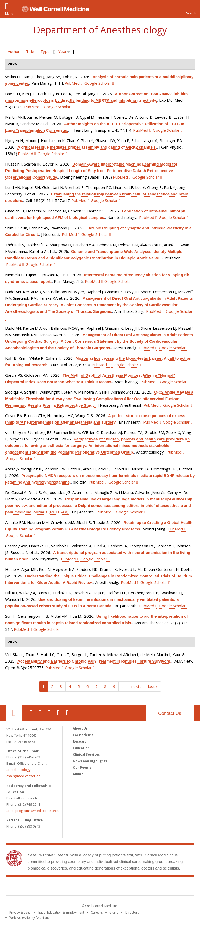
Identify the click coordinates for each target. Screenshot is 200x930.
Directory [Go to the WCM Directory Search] (132, 912)
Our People (82, 767)
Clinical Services (86, 754)
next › (136, 686)
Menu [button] (9, 13)
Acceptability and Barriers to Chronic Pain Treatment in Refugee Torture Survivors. (94, 661)
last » (153, 686)
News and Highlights (90, 761)
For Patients (83, 735)
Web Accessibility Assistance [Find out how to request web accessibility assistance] (30, 917)
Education (81, 748)
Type (45, 51)
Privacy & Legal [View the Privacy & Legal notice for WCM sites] (20, 912)
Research (81, 741)
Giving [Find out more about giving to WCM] (113, 912)
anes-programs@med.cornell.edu (32, 810)
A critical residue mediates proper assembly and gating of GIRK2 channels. (87, 147)
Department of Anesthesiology (100, 29)
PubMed (72, 83)
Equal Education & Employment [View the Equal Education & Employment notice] (61, 912)
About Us (80, 728)
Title (30, 51)
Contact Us (169, 713)
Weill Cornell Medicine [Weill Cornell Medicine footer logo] (100, 887)
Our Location (14, 713)
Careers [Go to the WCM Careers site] (97, 912)
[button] (191, 9)
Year (62, 51)
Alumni (78, 774)
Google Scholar (97, 83)
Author (14, 51)
